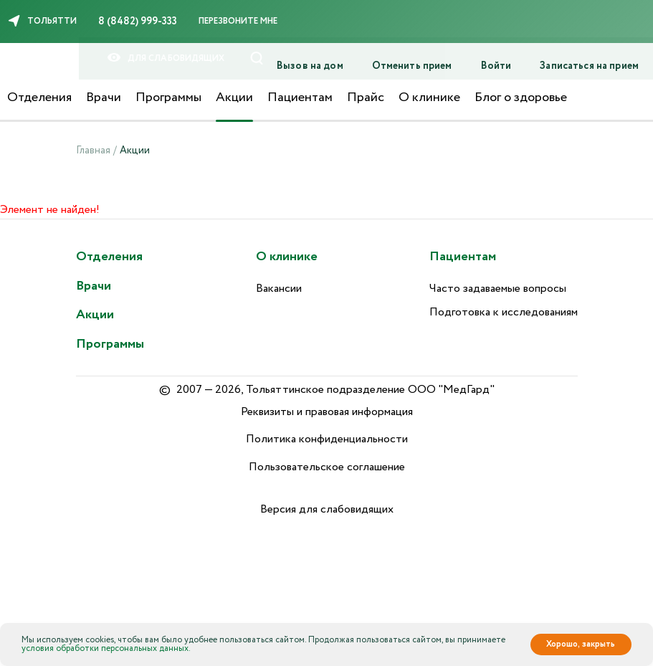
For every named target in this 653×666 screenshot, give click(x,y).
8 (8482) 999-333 (137, 21)
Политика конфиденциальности (327, 439)
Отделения (39, 97)
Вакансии (279, 288)
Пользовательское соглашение (327, 467)
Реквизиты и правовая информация (327, 412)
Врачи (103, 97)
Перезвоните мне (238, 21)
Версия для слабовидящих (327, 509)
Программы (168, 97)
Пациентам (300, 97)
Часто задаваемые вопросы (497, 288)
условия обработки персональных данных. (106, 648)
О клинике (429, 97)
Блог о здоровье (521, 97)
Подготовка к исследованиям (503, 312)
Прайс (365, 97)
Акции (234, 97)
